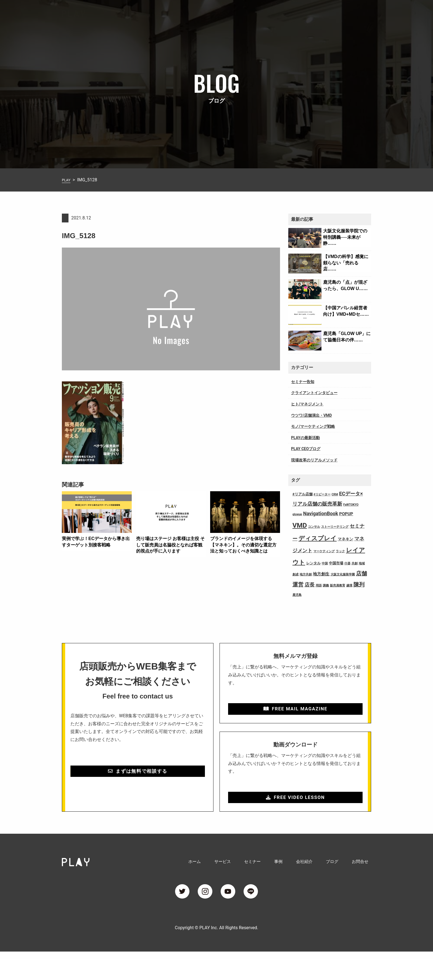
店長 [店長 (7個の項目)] (310, 585)
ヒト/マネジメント (307, 404)
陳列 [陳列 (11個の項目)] (359, 584)
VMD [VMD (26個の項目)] (299, 525)
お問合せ (362, 12)
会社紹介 (315, 12)
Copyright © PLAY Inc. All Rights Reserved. (216, 935)
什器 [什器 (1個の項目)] (347, 563)
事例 (293, 12)
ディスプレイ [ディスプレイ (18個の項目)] (318, 538)
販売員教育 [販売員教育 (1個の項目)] (337, 585)
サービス (246, 12)
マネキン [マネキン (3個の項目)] (345, 539)
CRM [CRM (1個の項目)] (335, 494)
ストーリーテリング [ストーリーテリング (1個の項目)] (334, 526)
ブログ (338, 12)
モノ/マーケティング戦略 (313, 426)
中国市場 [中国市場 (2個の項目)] (336, 563)
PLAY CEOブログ (305, 449)
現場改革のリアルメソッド (314, 460)
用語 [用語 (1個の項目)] (319, 585)
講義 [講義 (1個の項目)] (326, 585)
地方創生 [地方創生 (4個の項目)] (321, 574)
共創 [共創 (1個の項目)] (355, 563)
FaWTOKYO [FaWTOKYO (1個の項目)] (350, 504)
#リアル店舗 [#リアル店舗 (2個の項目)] (302, 494)
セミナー (272, 12)
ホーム (222, 12)
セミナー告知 (302, 381)
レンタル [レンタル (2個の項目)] (313, 563)
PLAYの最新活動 (305, 437)
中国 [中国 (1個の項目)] (325, 563)
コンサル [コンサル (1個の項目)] (314, 526)
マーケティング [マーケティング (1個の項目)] (324, 551)
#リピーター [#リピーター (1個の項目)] (322, 494)
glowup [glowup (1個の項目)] (297, 514)
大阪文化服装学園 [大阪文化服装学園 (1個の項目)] (343, 574)
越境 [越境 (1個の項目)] (349, 585)
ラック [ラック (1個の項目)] (340, 551)
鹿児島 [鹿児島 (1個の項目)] (297, 595)
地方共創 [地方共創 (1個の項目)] (306, 574)
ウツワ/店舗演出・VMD (311, 415)
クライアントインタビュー (314, 392)
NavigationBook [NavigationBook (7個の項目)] (320, 513)
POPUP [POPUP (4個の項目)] (346, 513)
